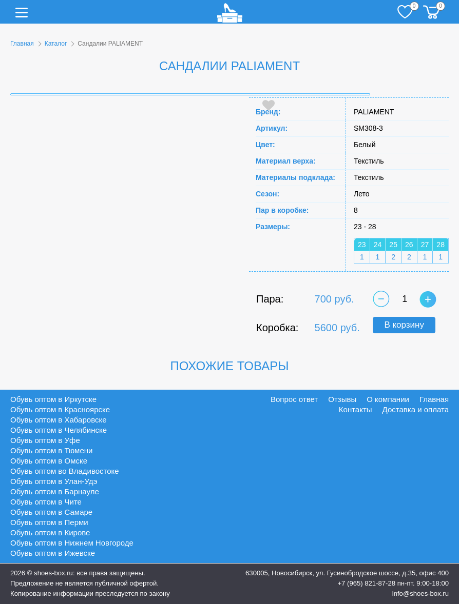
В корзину (404, 325)
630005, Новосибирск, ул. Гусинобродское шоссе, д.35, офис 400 (347, 573)
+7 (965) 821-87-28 (366, 583)
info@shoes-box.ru (420, 593)
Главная (22, 43)
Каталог (56, 43)
